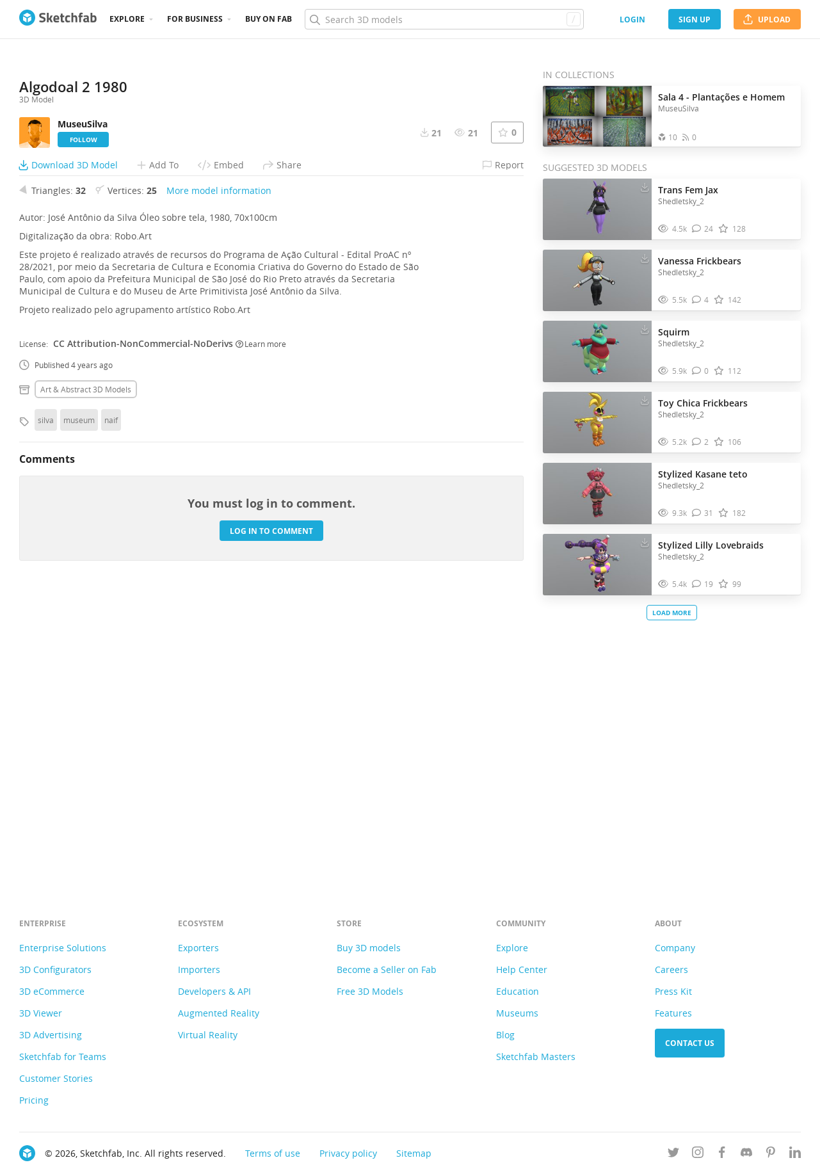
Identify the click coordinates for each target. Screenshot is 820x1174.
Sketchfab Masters (535, 1056)
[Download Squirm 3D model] (644, 329)
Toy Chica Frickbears (703, 403)
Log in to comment (271, 813)
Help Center (521, 969)
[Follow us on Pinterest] (770, 1154)
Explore (127, 18)
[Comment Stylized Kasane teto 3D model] (703, 513)
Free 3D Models (370, 991)
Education (517, 991)
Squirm (673, 332)
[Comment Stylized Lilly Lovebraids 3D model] (703, 584)
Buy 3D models (369, 948)
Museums (517, 1013)
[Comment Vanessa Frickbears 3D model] (700, 299)
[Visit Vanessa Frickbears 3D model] (597, 280)
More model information (218, 473)
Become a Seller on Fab (387, 969)
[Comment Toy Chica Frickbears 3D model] (700, 442)
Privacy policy (348, 1153)
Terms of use (272, 1153)
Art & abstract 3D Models (85, 671)
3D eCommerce (51, 991)
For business (195, 18)
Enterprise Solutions (62, 948)
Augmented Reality (218, 1013)
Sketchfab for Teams (62, 1056)
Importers (199, 969)
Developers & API (214, 991)
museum (79, 702)
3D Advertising (50, 1035)
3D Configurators (55, 969)
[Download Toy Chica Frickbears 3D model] (644, 400)
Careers (671, 969)
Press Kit (673, 991)
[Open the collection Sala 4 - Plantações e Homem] (597, 116)
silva (46, 702)
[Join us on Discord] (746, 1154)
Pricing (34, 1100)
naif (111, 702)
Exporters (198, 948)
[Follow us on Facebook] (722, 1154)
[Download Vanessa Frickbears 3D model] (644, 258)
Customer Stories (56, 1078)
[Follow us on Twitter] (673, 1154)
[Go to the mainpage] (58, 19)
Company (675, 948)
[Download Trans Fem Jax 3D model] (644, 187)
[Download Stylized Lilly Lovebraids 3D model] (644, 542)
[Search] (444, 19)
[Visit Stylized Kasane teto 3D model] (597, 493)
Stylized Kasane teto (703, 474)
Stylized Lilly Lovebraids (711, 545)
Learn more (261, 626)
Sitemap (413, 1153)
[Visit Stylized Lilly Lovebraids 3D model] (597, 564)
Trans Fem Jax (688, 190)
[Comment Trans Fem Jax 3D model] (703, 228)
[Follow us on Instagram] (697, 1154)
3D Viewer (40, 1013)
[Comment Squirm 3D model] (700, 371)
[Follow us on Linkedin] (795, 1154)
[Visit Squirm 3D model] (597, 351)
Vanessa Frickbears (699, 261)
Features (673, 1013)
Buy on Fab (268, 18)
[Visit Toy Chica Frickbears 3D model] (597, 422)
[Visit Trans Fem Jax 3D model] (597, 209)
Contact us (689, 1043)
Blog (505, 1035)
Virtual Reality (207, 1035)
